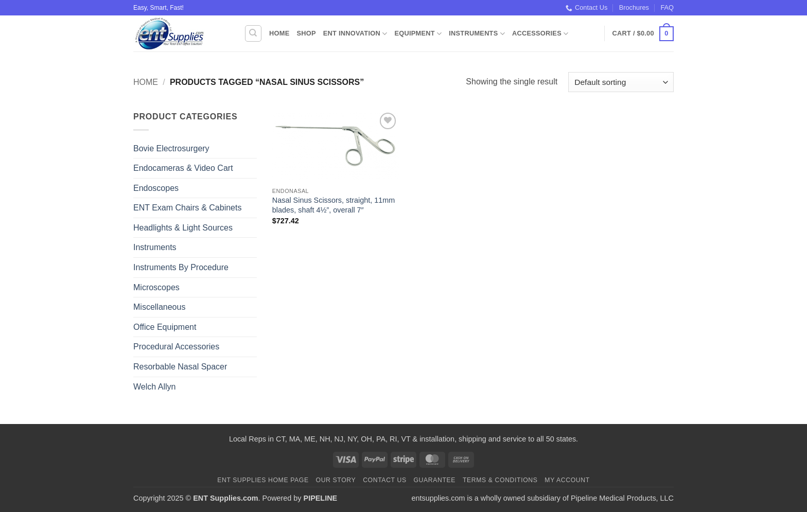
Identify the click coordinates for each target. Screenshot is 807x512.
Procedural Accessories (176, 346)
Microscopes (156, 287)
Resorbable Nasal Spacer (180, 366)
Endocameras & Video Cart (183, 168)
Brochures (634, 7)
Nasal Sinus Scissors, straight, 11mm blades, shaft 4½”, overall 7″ (333, 205)
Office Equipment (164, 327)
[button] (643, 34)
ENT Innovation (355, 34)
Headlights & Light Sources (183, 227)
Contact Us (586, 8)
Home (279, 33)
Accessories (540, 34)
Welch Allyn (154, 386)
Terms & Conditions (500, 480)
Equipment (418, 34)
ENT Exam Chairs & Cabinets (187, 207)
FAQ (667, 7)
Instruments (477, 34)
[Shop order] (621, 82)
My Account (567, 480)
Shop (305, 33)
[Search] (253, 33)
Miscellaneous (159, 307)
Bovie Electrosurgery (171, 148)
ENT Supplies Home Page (263, 480)
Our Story (336, 480)
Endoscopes (156, 188)
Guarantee (434, 480)
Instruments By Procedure (181, 267)
